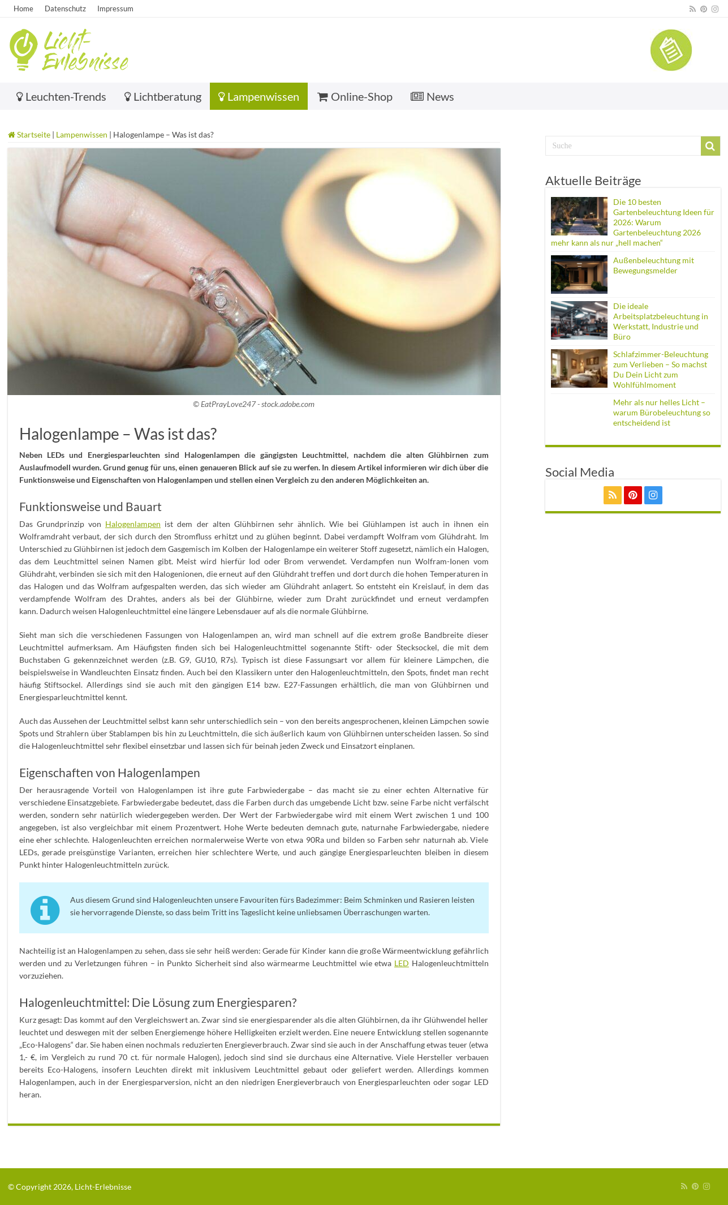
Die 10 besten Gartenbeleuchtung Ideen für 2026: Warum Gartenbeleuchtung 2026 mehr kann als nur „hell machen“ (632, 222)
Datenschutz (65, 8)
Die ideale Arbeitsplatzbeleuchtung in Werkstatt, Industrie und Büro (660, 321)
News (432, 96)
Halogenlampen (133, 524)
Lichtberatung (162, 96)
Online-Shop (355, 96)
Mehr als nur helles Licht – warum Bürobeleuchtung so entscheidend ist (661, 412)
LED (401, 963)
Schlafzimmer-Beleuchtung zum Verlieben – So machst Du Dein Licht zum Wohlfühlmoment (660, 369)
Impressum (115, 8)
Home (23, 8)
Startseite (29, 134)
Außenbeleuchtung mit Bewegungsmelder (653, 265)
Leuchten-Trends (61, 96)
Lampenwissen (258, 96)
